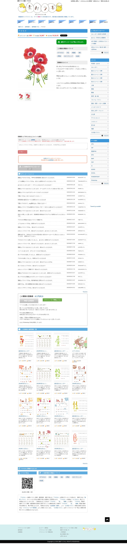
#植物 (73, 52)
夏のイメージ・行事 (96, 74)
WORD (93, 169)
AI (91, 166)
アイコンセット (95, 118)
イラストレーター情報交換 (46, 533)
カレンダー (94, 67)
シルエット (94, 121)
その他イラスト (69, 506)
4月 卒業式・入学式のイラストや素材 (99, 42)
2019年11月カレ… (42, 449)
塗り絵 (93, 125)
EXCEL (93, 173)
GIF (92, 147)
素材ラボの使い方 (105, 1)
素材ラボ (20, 26)
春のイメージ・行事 (96, 71)
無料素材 (27, 26)
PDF (92, 162)
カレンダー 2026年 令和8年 (98, 34)
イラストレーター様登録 (86, 1)
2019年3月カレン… (24, 417)
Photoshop (94, 180)
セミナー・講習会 (43, 528)
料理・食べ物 (95, 96)
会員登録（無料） (75, 1)
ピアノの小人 (76, 352)
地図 (92, 128)
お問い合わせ (63, 537)
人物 (92, 85)
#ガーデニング (68, 56)
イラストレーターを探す (24, 528)
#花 (68, 52)
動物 (92, 92)
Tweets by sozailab (95, 206)
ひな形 (93, 114)
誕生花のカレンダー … (25, 352)
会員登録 (33, 139)
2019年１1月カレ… (24, 449)
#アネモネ (61, 52)
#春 (80, 52)
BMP (92, 158)
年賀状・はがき (95, 63)
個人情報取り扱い (64, 535)
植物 (65, 502)
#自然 (77, 56)
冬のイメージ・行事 (96, 81)
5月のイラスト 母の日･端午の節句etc (98, 48)
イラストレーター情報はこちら (52, 300)
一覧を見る (84, 292)
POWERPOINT (95, 176)
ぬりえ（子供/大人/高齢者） (99, 37)
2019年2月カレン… (59, 417)
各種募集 (20, 533)
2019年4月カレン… (24, 384)
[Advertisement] (88, 6)
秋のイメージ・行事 (96, 78)
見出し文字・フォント (97, 110)
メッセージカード (96, 107)
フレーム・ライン (96, 99)
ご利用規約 (63, 533)
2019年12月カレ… (77, 384)
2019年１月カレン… (42, 417)
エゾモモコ (39, 297)
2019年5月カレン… (42, 352)
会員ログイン (96, 1)
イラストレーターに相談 (45, 530)
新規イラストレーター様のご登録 (68, 528)
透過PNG (93, 151)
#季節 (59, 56)
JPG (92, 144)
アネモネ (23, 498)
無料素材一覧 (35, 26)
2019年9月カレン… (42, 384)
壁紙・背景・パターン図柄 (98, 103)
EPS (92, 155)
